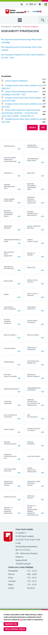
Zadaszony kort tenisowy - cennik (35, 484)
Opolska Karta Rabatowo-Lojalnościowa (12, 160)
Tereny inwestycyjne (35, 241)
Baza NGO (35, 174)
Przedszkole (12, 363)
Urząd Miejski (16, 26)
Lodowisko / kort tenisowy (12, 309)
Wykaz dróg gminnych (35, 322)
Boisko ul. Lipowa (35, 255)
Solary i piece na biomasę (35, 228)
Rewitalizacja (12, 147)
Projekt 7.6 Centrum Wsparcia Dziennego (12, 510)
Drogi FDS (35, 269)
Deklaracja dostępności (12, 268)
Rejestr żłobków (35, 443)
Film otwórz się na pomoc (12, 416)
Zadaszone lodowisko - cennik (12, 484)
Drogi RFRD (12, 282)
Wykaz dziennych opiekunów (35, 470)
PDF (43, 127)
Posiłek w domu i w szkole (35, 430)
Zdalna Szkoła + (12, 336)
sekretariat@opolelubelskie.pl (26, 546)
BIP (26, 12)
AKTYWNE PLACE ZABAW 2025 (35, 363)
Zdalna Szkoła (35, 336)
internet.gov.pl (12, 498)
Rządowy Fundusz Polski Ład (12, 457)
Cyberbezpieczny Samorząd (35, 390)
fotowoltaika (12, 349)
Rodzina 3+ (12, 174)
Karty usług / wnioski (35, 295)
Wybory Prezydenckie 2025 (12, 187)
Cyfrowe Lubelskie (12, 403)
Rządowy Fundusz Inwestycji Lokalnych (35, 200)
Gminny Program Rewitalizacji (16, 81)
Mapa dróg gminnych (35, 309)
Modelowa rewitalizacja (35, 147)
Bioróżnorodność (12, 390)
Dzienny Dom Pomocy (35, 282)
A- (27, 4)
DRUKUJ (32, 127)
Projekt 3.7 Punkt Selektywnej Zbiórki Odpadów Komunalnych (35, 510)
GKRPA (12, 296)
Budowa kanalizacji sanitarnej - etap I (35, 186)
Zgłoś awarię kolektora (12, 201)
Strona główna (6, 26)
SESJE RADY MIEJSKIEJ (12, 228)
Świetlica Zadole (35, 497)
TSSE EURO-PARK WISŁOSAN (12, 470)
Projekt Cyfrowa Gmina (12, 443)
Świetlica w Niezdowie (35, 349)
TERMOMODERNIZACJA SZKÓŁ (12, 241)
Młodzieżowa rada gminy (35, 160)
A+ (35, 4)
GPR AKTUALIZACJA (35, 416)
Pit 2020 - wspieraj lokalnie (12, 322)
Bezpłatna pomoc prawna (35, 376)
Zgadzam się (11, 624)
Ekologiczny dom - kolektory (12, 254)
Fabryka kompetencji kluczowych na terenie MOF (35, 402)
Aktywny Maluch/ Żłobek (12, 376)
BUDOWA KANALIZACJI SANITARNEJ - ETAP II (12, 213)
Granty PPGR (12, 430)
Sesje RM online (35, 457)
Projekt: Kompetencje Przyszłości (35, 214)
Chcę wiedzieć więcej (15, 629)
